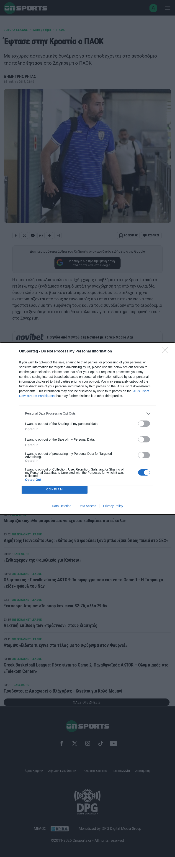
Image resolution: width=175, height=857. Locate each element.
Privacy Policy (113, 506)
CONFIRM (54, 489)
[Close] (166, 351)
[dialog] (87, 429)
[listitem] (87, 413)
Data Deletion (61, 506)
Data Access (87, 506)
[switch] (144, 424)
